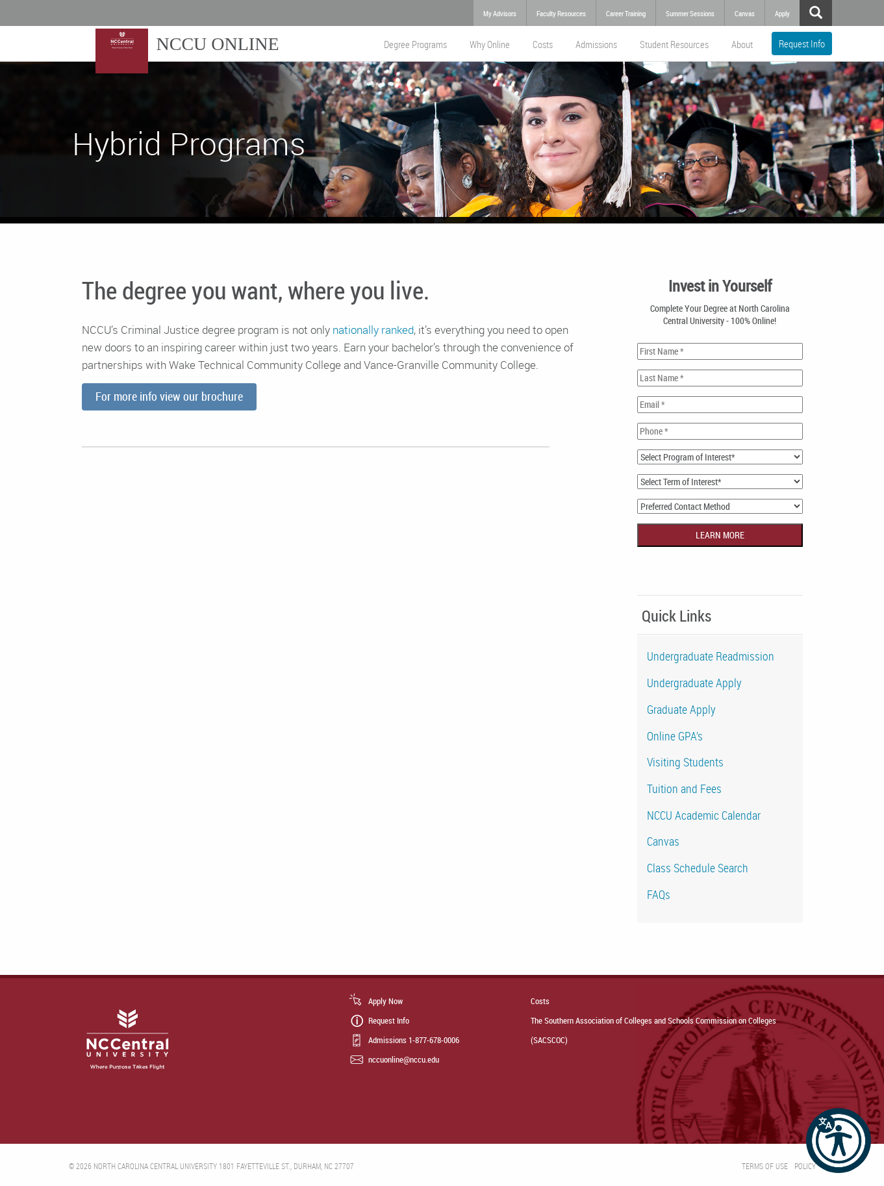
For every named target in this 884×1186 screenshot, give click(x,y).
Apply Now (385, 1001)
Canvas (663, 841)
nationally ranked (373, 329)
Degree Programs (415, 44)
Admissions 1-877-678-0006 (413, 1040)
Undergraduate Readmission (710, 656)
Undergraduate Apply (694, 682)
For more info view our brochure (169, 396)
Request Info (802, 43)
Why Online (490, 44)
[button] (838, 1140)
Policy (805, 1166)
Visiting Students (685, 762)
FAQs (658, 894)
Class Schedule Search (697, 868)
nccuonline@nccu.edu (403, 1059)
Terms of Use (765, 1166)
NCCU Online (218, 44)
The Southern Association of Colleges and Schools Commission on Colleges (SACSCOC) (653, 1030)
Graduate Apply (681, 709)
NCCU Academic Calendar (704, 815)
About (742, 44)
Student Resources (674, 44)
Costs (543, 44)
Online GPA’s (675, 736)
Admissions (596, 44)
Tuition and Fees (684, 788)
